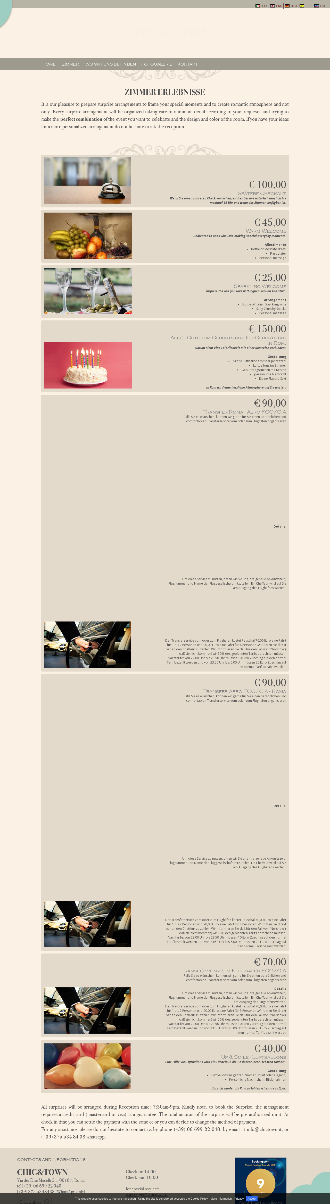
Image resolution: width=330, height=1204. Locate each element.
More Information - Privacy (227, 1198)
